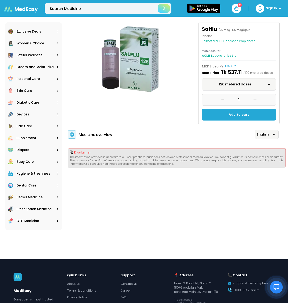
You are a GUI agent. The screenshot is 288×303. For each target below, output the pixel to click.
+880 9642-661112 (246, 290)
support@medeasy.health (252, 283)
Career (126, 290)
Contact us (129, 284)
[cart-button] (236, 8)
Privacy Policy (77, 297)
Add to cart (239, 114)
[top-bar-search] (108, 8)
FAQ (124, 297)
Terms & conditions (81, 290)
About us (73, 284)
